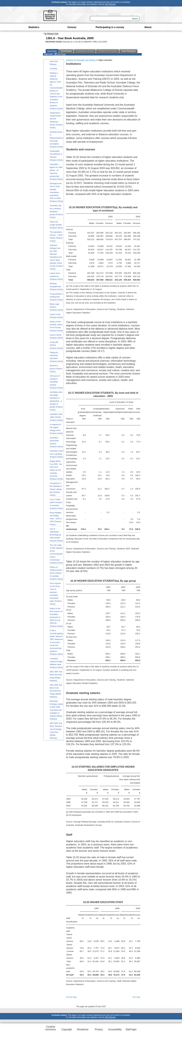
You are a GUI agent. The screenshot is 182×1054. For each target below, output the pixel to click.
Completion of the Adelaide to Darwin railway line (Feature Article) (56, 489)
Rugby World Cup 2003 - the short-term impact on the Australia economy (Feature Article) (56, 470)
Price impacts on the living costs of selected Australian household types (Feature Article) (56, 593)
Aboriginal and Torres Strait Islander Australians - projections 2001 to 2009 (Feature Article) (56, 192)
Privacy (99, 1029)
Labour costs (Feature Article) (56, 315)
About (147, 27)
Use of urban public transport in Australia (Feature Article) (56, 503)
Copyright (66, 1029)
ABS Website (110, 4)
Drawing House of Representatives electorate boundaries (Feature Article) (56, 139)
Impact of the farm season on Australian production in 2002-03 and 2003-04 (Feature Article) (56, 617)
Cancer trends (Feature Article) (56, 336)
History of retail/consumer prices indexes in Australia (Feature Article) (56, 573)
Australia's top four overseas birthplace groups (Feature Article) (56, 211)
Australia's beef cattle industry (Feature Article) (56, 417)
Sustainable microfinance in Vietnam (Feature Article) (56, 155)
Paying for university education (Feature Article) (56, 357)
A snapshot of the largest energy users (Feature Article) (56, 429)
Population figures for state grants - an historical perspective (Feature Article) (56, 171)
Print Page (59, 54)
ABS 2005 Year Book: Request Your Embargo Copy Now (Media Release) (56, 730)
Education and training (86, 60)
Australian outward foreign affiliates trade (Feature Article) (56, 663)
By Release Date (51, 34)
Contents (53, 69)
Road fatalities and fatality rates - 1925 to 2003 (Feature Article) (56, 519)
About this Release (54, 62)
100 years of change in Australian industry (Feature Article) (56, 382)
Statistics (33, 27)
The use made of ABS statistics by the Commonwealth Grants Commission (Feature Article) (56, 554)
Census (71, 27)
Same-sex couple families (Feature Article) (56, 225)
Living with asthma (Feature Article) (56, 345)
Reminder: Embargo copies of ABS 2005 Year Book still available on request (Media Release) (56, 710)
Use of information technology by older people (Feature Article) (56, 535)
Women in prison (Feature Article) (56, 369)
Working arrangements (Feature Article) (56, 287)
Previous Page (71, 997)
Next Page (136, 997)
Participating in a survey (110, 27)
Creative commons (50, 1028)
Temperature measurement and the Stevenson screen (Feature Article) (56, 120)
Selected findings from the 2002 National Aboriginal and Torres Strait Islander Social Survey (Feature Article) (56, 257)
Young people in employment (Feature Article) (56, 297)
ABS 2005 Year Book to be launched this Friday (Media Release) (56, 691)
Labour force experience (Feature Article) (56, 276)
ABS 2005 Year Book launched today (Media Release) (56, 676)
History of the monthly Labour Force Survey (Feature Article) (56, 326)
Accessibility (115, 1029)
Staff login (131, 1029)
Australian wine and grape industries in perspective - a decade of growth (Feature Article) (56, 401)
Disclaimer (83, 1029)
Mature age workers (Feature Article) (56, 307)
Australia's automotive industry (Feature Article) (56, 442)
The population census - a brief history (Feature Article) (56, 236)
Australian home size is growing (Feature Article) (56, 454)
